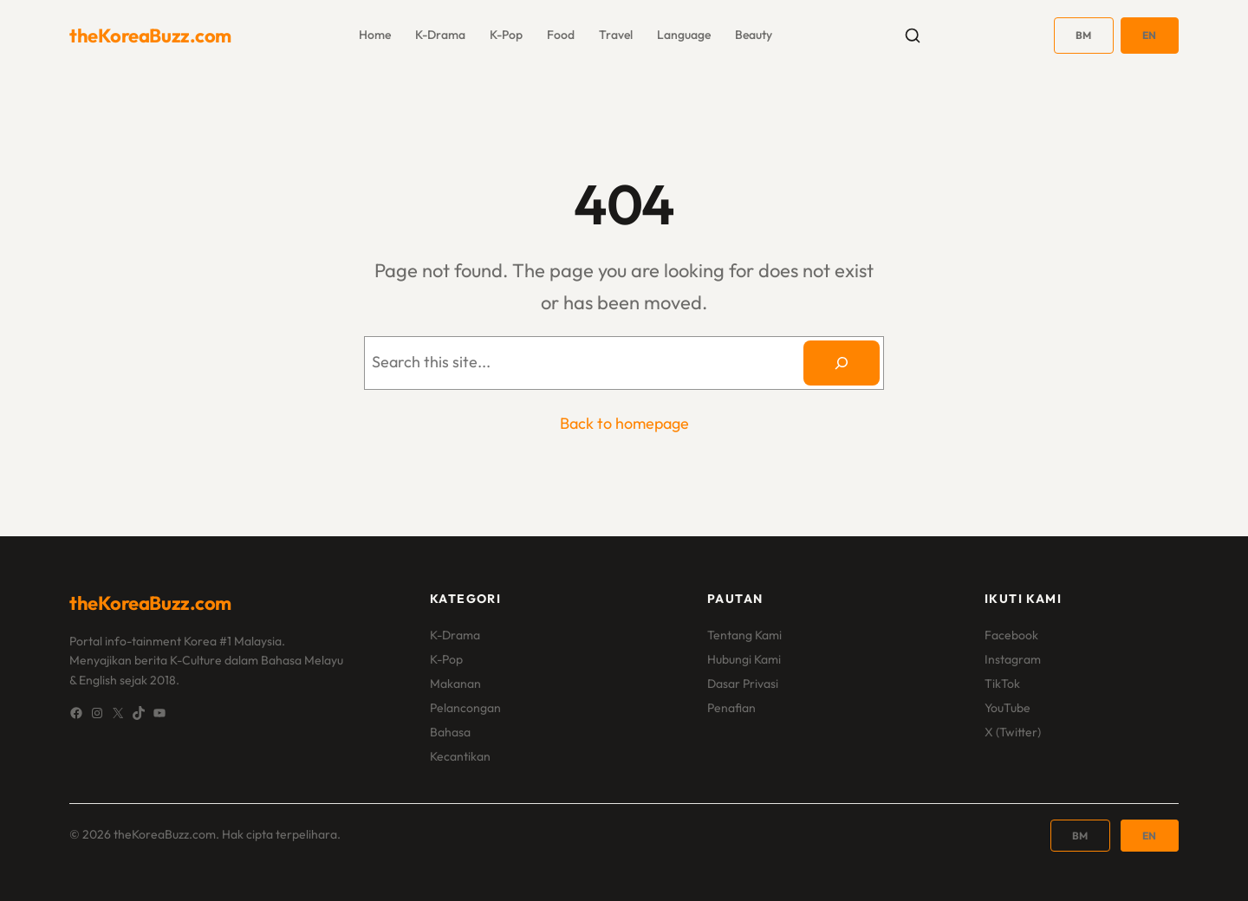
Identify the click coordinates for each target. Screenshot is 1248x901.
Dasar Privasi (742, 683)
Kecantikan (460, 756)
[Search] (841, 363)
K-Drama (455, 635)
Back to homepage (624, 423)
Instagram (1013, 659)
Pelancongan (465, 708)
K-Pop (446, 659)
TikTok (1002, 683)
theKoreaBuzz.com (150, 35)
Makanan (455, 683)
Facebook (1011, 635)
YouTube (1007, 708)
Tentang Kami (744, 635)
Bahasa (450, 732)
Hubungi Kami (744, 659)
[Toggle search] (912, 35)
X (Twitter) (1013, 732)
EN (1149, 35)
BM (1084, 35)
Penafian (731, 708)
